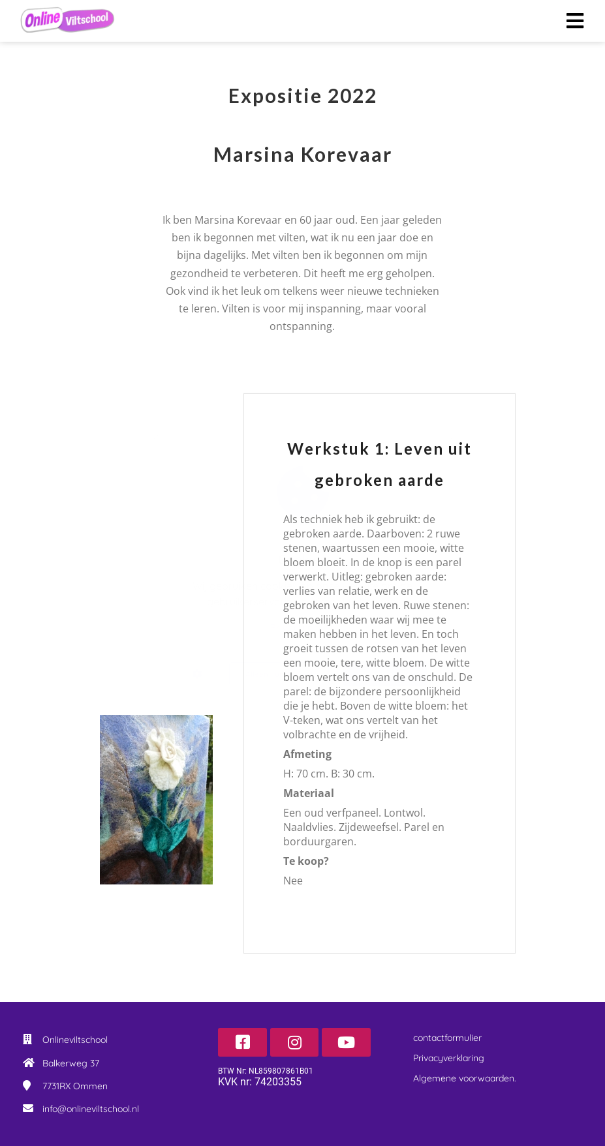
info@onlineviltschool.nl (90, 1109)
